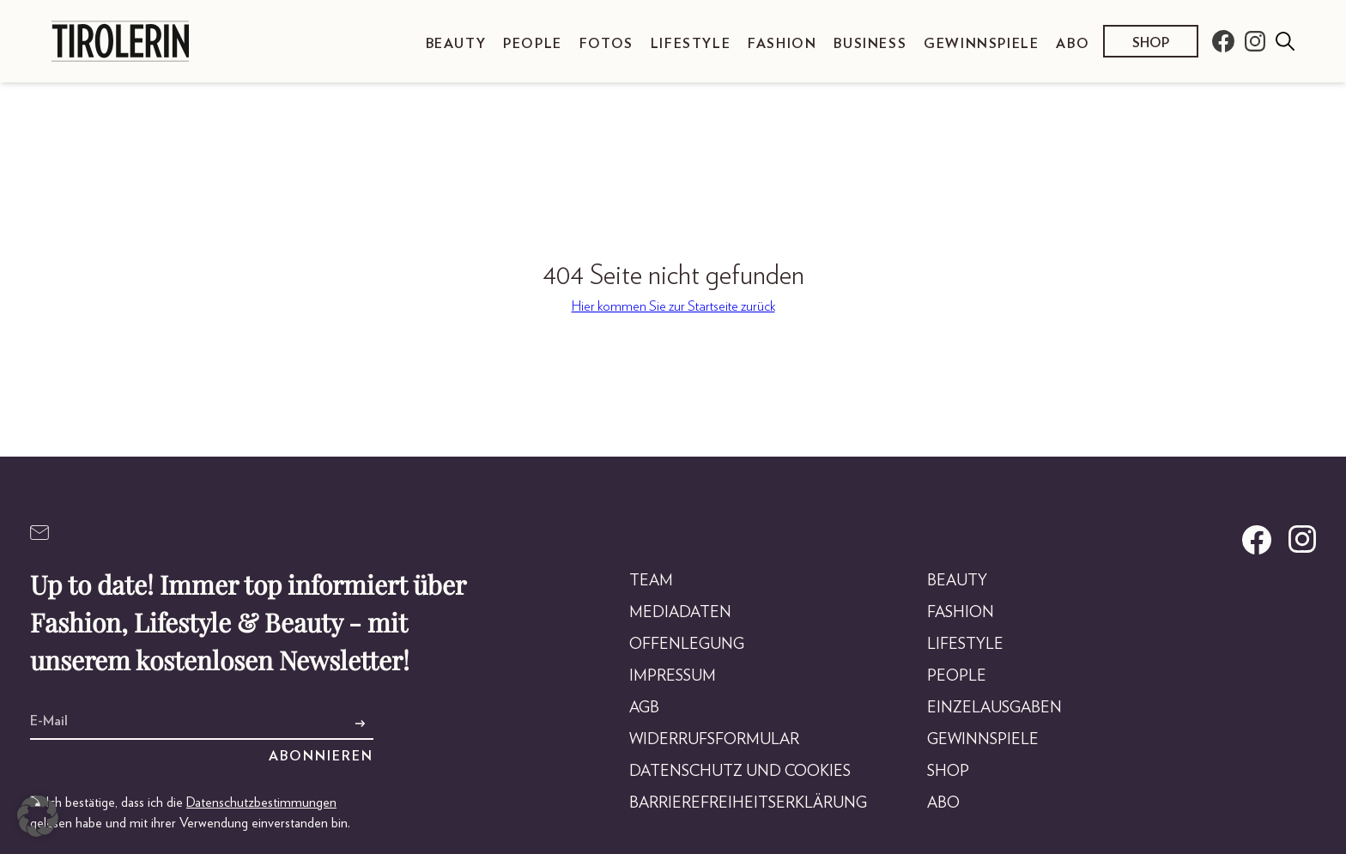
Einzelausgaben (994, 708)
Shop (1150, 43)
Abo (1072, 44)
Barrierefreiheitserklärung (748, 803)
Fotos (606, 44)
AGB (644, 708)
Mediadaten (680, 613)
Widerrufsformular (714, 740)
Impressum (672, 676)
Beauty (456, 44)
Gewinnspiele (981, 44)
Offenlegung (686, 644)
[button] (38, 816)
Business (870, 44)
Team (651, 581)
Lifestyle (691, 44)
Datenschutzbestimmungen (261, 802)
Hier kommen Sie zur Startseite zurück (673, 306)
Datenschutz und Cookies (740, 771)
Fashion (782, 44)
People (532, 44)
